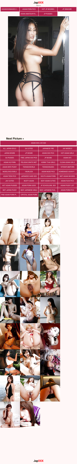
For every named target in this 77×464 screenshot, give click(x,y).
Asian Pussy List (67, 185)
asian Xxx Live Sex (38, 143)
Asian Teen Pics (9, 176)
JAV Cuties (9, 181)
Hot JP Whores (48, 9)
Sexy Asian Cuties (48, 181)
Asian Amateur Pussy (29, 14)
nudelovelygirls (10, 172)
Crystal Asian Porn (29, 195)
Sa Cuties (29, 148)
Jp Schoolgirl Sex (48, 185)
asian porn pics (67, 190)
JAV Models (67, 148)
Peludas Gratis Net (29, 162)
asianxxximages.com (10, 9)
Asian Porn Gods (29, 185)
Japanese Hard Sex (29, 176)
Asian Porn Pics (29, 9)
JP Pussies (48, 14)
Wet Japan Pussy (10, 190)
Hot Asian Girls (67, 153)
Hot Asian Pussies (9, 185)
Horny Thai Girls (48, 162)
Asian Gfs (67, 158)
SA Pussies (9, 158)
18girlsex (29, 172)
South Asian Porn (48, 176)
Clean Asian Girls (67, 162)
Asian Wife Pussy (10, 167)
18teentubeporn (67, 167)
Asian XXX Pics (48, 153)
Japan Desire (9, 153)
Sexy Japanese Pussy (48, 190)
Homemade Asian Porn (68, 172)
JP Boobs (48, 158)
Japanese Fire (48, 148)
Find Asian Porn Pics (9, 195)
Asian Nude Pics (48, 172)
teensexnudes (48, 167)
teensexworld (29, 167)
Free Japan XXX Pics (29, 158)
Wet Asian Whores (67, 176)
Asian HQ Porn (10, 162)
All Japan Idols (9, 148)
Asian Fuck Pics (67, 181)
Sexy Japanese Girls (28, 190)
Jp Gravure (67, 9)
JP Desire (29, 153)
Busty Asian (29, 181)
